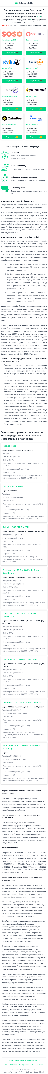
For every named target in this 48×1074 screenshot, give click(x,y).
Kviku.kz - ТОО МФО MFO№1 (16, 527)
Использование (11, 1064)
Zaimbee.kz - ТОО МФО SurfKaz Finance (21, 702)
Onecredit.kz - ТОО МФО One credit (19, 659)
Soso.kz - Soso (9, 445)
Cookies (11, 1060)
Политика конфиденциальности (27, 1060)
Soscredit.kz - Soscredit (13, 486)
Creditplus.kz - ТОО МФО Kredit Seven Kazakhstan (21, 571)
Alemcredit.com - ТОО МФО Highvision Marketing (21, 747)
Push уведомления (26, 1064)
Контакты (39, 1064)
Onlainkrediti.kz (29, 1069)
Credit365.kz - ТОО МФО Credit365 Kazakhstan (19, 615)
